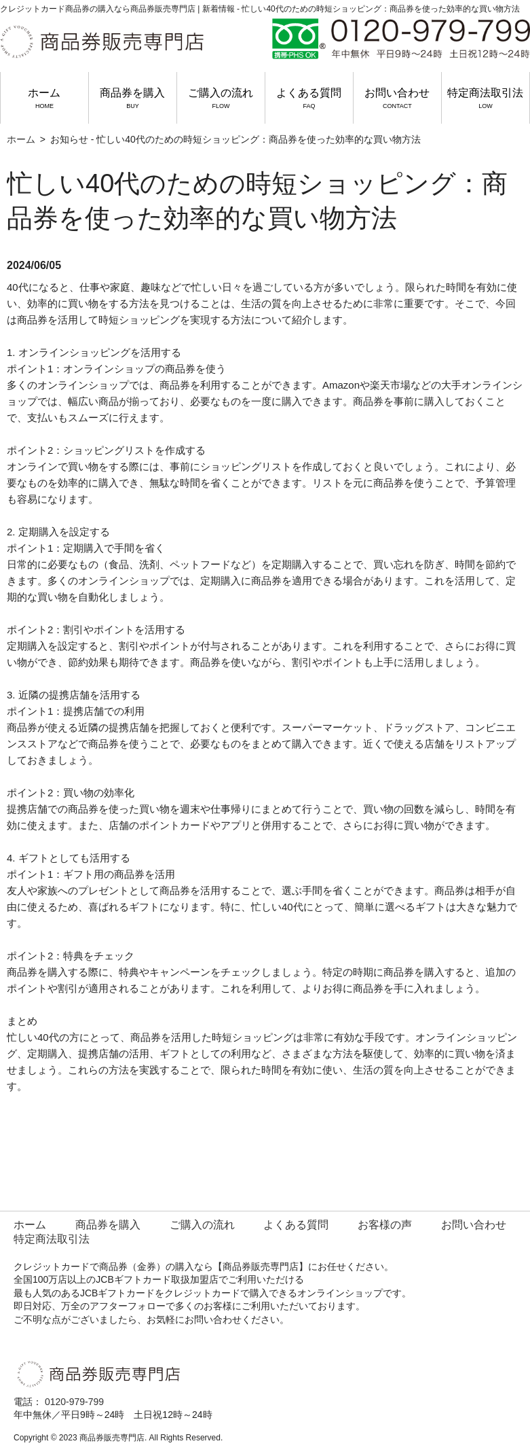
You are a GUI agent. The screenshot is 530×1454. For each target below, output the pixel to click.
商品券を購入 (132, 98)
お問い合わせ (397, 98)
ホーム (44, 98)
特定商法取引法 (485, 98)
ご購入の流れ (220, 98)
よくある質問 (308, 98)
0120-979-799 (74, 1401)
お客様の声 (385, 1224)
